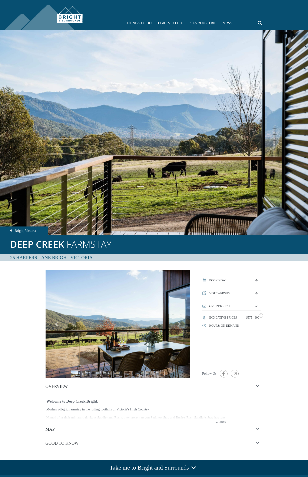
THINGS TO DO (139, 23)
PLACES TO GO (170, 23)
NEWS (227, 23)
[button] (231, 306)
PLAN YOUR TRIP (202, 23)
